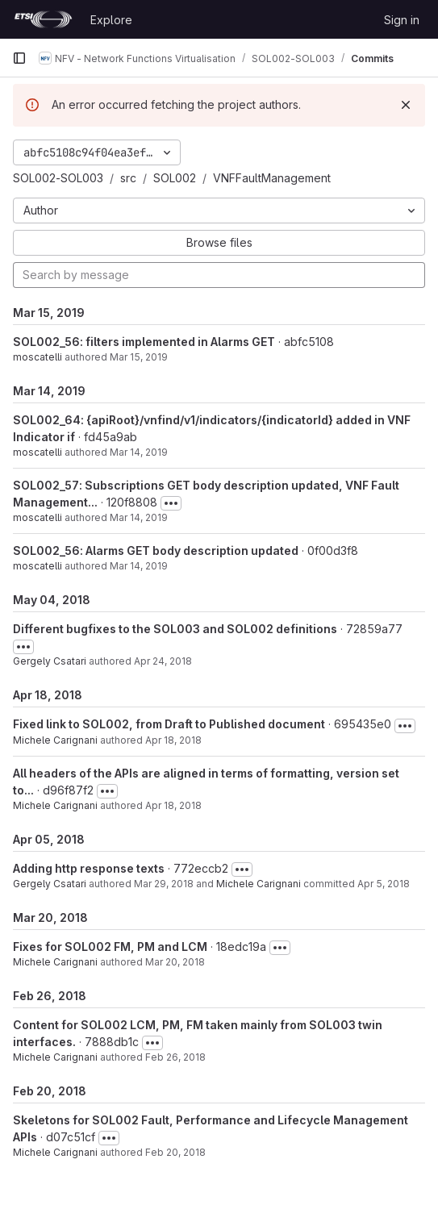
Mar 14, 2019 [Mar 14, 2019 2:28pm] (139, 452)
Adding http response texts (89, 868)
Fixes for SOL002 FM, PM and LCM (110, 946)
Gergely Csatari (49, 661)
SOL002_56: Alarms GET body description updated (155, 550)
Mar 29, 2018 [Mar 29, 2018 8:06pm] (164, 884)
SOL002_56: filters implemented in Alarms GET (144, 341)
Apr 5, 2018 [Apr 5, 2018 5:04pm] (383, 884)
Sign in (401, 20)
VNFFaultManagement (272, 178)
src (128, 178)
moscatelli (37, 357)
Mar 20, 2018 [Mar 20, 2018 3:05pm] (175, 962)
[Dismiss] (405, 105)
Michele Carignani (55, 740)
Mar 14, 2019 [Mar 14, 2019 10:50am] (139, 566)
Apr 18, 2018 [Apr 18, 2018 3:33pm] (173, 740)
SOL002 (174, 178)
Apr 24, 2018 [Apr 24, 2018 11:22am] (163, 661)
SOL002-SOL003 (58, 178)
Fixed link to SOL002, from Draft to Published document (169, 724)
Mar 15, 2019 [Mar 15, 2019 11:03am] (139, 357)
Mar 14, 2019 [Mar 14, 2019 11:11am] (139, 517)
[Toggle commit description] (171, 503)
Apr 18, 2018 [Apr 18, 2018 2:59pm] (173, 805)
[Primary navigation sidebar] (19, 58)
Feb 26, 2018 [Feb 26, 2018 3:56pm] (175, 1057)
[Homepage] (43, 19)
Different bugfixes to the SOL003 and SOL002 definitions (175, 629)
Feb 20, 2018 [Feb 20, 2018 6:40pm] (175, 1152)
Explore (111, 20)
